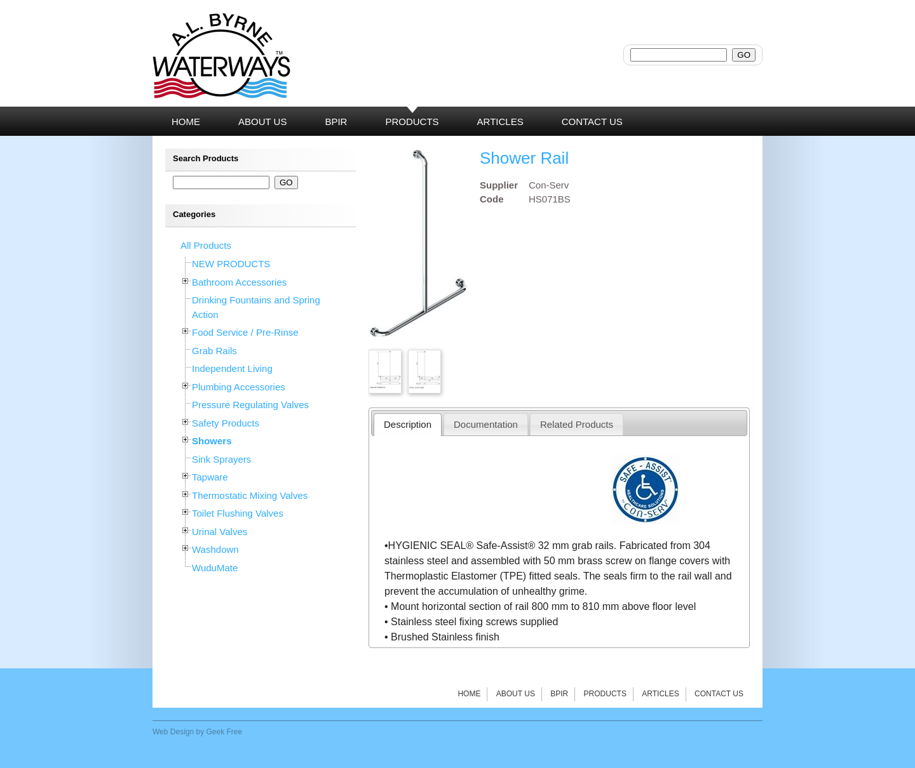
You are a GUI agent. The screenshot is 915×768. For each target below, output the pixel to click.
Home (469, 693)
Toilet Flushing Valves (237, 513)
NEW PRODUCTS (231, 263)
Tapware (210, 477)
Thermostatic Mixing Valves (250, 495)
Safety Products (225, 423)
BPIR (559, 693)
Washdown (215, 549)
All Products (205, 245)
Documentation (486, 424)
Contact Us (719, 693)
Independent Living (232, 368)
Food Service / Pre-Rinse (245, 332)
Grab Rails (214, 350)
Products (605, 693)
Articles (660, 693)
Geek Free (225, 731)
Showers (212, 440)
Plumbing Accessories (238, 386)
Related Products (576, 424)
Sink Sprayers (221, 459)
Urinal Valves (219, 531)
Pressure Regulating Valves (250, 404)
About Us (515, 693)
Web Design (173, 731)
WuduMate (215, 567)
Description (407, 424)
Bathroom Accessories (239, 282)
